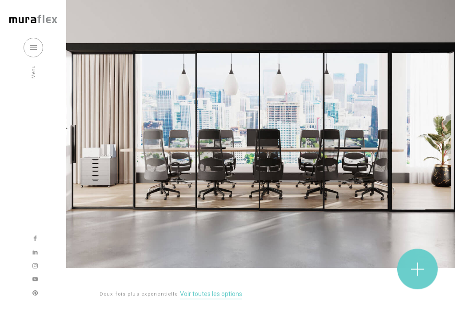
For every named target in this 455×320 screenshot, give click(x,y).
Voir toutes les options (211, 294)
